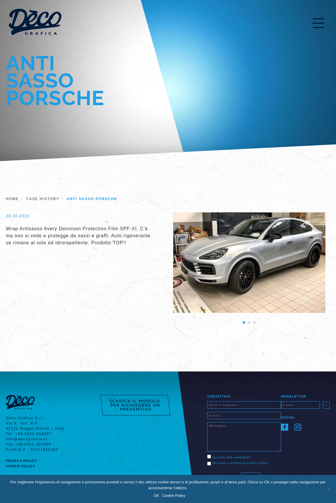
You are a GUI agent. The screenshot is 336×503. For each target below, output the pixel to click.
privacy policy (257, 463)
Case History (42, 199)
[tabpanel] (249, 262)
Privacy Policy (21, 461)
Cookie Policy (20, 466)
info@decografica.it (26, 439)
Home (12, 199)
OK (156, 495)
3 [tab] (254, 322)
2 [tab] (249, 322)
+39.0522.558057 (33, 434)
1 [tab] (244, 322)
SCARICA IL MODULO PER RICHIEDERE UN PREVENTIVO (135, 405)
